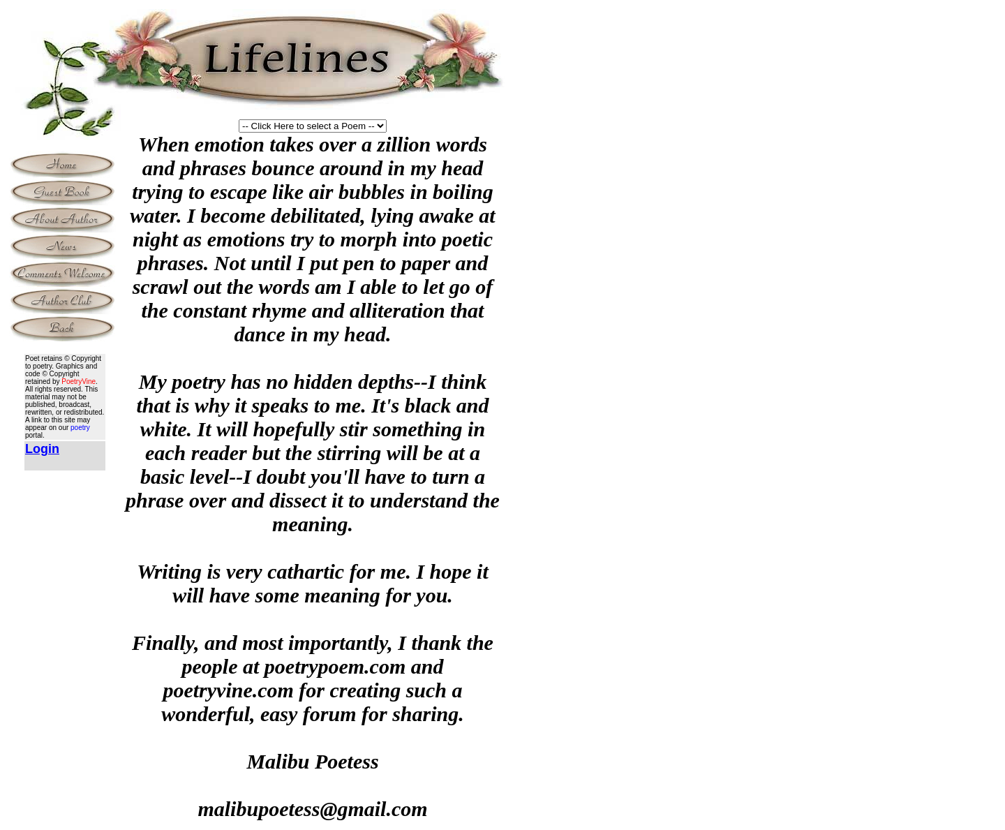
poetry (80, 427)
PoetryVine (78, 381)
